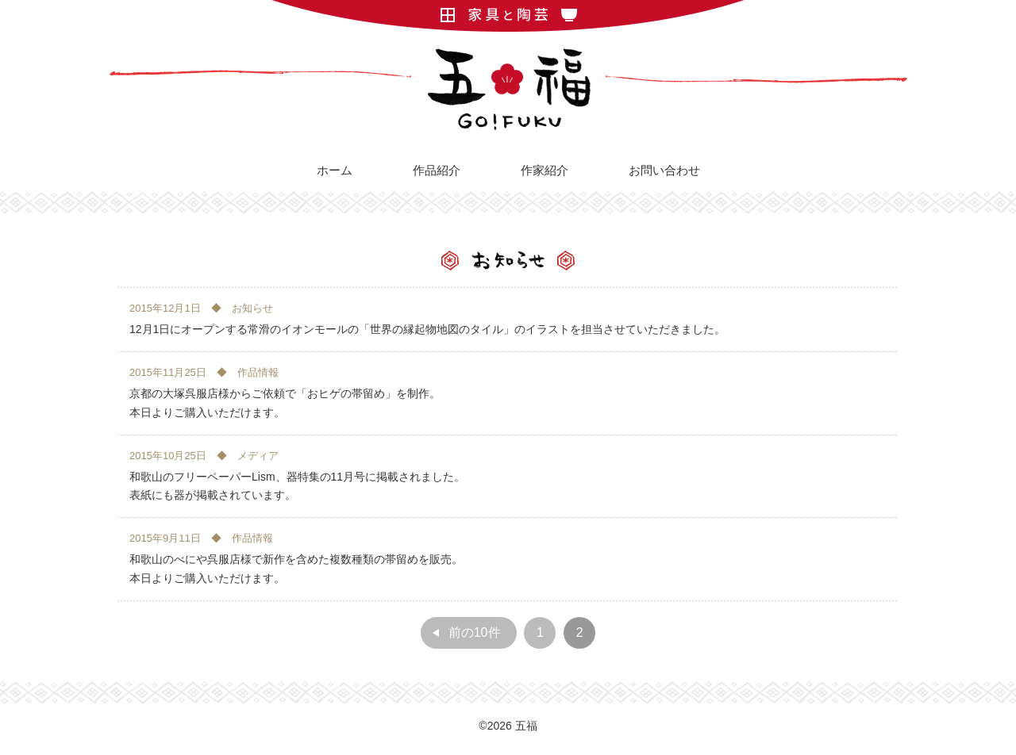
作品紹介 (436, 170)
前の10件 (474, 632)
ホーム (334, 170)
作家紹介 (544, 170)
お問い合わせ (664, 170)
